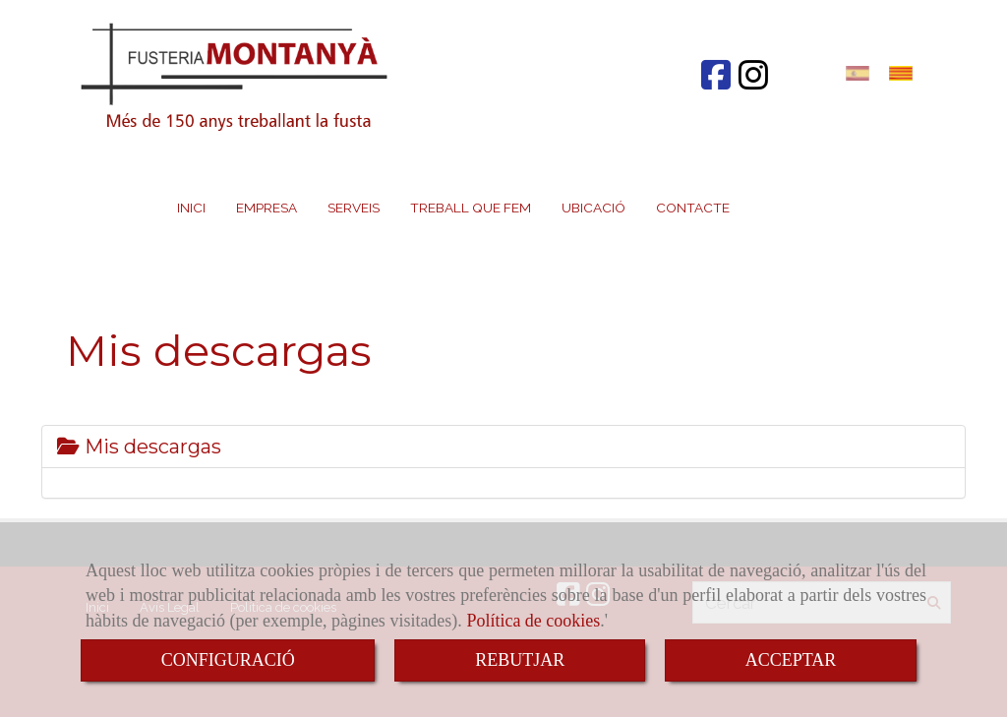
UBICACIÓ (593, 207)
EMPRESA (266, 207)
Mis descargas (139, 446)
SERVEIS (353, 207)
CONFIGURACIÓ (228, 660)
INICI (191, 207)
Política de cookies (533, 620)
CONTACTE (693, 207)
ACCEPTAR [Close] (791, 660)
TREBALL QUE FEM (470, 207)
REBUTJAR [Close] (519, 660)
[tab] (503, 446)
